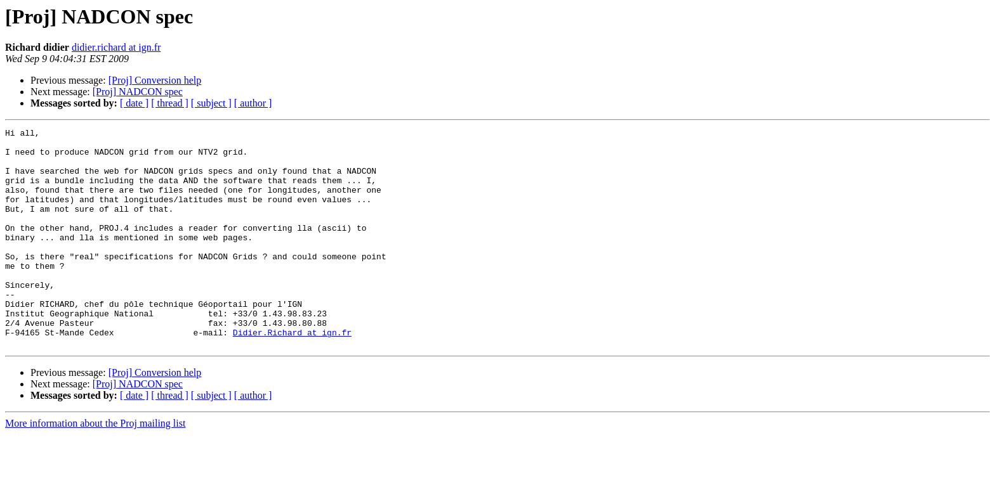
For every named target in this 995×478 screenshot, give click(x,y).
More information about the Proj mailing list (95, 467)
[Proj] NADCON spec (138, 91)
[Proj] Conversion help (155, 80)
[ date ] (134, 103)
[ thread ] (169, 103)
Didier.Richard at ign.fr (292, 374)
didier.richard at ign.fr (116, 47)
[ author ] (253, 103)
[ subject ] (211, 103)
